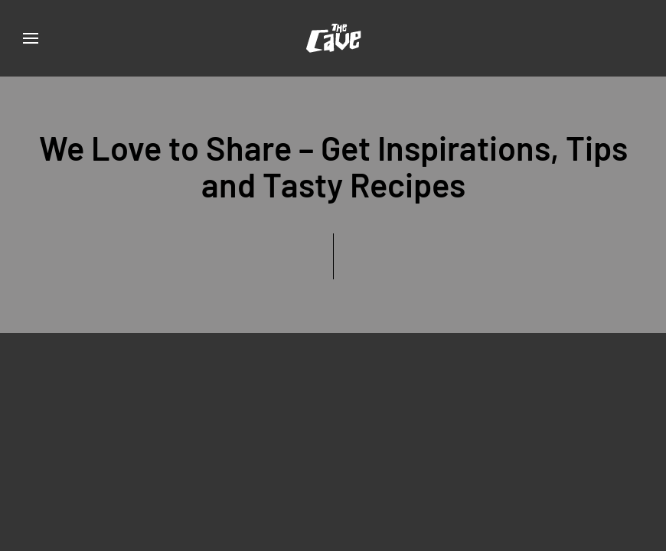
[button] (30, 38)
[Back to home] (333, 38)
